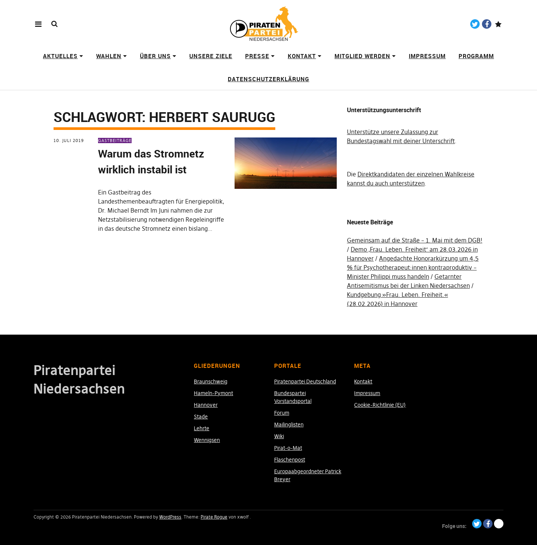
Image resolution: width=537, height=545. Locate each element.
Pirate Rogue (214, 517)
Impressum (427, 56)
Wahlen (108, 56)
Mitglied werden (362, 56)
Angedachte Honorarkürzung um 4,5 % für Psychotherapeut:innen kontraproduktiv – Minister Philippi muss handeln (413, 267)
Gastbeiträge (115, 140)
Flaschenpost (289, 459)
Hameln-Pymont (213, 393)
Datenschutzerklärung (268, 79)
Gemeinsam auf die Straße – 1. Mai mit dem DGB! (414, 240)
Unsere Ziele (210, 56)
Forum (281, 412)
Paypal (498, 24)
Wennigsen (207, 440)
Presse (257, 56)
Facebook (486, 24)
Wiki (279, 436)
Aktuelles (60, 56)
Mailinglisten (289, 424)
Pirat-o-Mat (288, 448)
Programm (476, 56)
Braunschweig (210, 381)
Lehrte (201, 428)
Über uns (155, 56)
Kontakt (302, 56)
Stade (201, 416)
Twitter (475, 24)
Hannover (206, 404)
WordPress (170, 517)
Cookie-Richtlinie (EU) (380, 404)
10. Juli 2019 (69, 140)
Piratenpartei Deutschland (305, 381)
